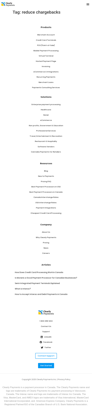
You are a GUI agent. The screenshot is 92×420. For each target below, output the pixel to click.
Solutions (46, 97)
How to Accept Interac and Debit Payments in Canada (41, 294)
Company (46, 224)
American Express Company (50, 401)
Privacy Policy (64, 379)
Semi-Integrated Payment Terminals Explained (37, 283)
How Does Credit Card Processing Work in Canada (39, 272)
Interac (23, 394)
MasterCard (83, 397)
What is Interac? (23, 288)
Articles (46, 264)
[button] (88, 4)
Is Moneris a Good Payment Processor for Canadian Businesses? (46, 277)
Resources (46, 163)
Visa (5, 397)
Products (46, 27)
